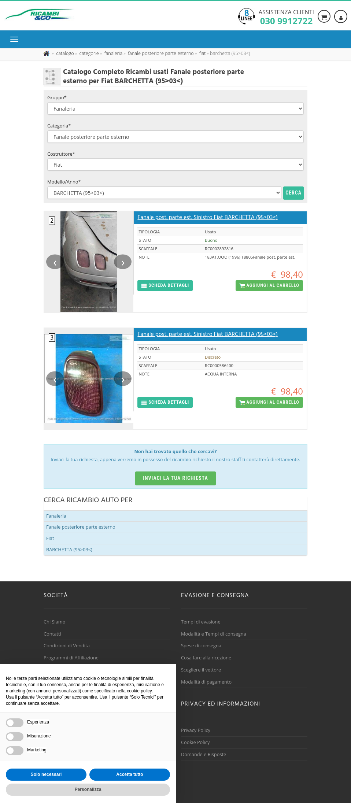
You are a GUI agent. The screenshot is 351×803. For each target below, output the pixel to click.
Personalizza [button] (88, 789)
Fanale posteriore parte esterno (80, 526)
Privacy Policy (195, 730)
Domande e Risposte (203, 754)
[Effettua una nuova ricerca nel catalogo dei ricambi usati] (64, 53)
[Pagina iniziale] (47, 53)
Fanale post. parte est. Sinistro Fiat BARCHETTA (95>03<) (207, 217)
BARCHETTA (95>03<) (69, 549)
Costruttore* (61, 154)
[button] (165, 285)
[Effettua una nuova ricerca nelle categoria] (88, 53)
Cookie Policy (195, 742)
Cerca (293, 193)
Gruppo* (57, 97)
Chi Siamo (54, 621)
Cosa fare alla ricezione (206, 657)
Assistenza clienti (286, 16)
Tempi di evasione (201, 621)
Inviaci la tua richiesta (175, 478)
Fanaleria (56, 515)
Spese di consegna (201, 645)
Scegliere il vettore (201, 669)
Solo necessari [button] (46, 774)
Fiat (50, 538)
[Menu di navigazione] (16, 39)
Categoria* (59, 125)
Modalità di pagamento (206, 681)
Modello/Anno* (64, 181)
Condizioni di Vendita (67, 645)
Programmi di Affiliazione (71, 657)
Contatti (52, 633)
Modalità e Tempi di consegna (213, 633)
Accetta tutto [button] (129, 774)
